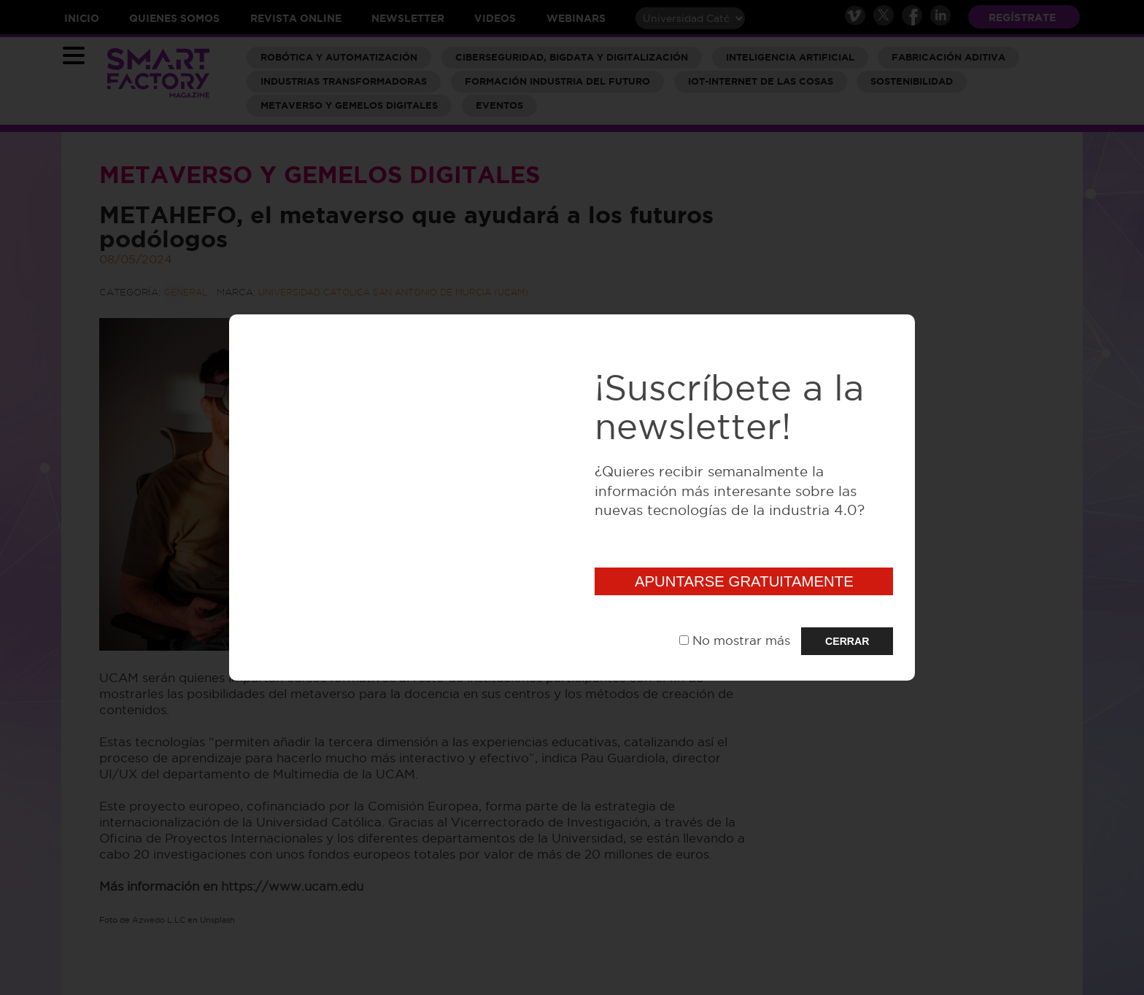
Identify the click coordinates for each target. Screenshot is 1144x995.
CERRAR (847, 641)
